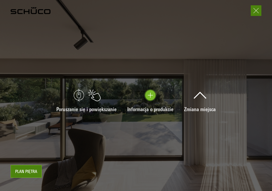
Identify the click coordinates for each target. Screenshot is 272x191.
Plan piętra (26, 172)
